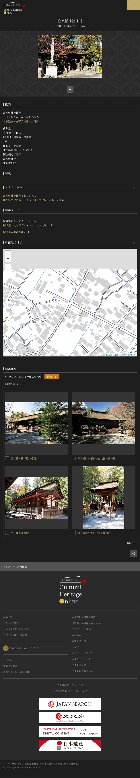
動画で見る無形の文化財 (16, 672)
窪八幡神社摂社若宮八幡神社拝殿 (96, 458)
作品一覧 (8, 617)
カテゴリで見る (11, 623)
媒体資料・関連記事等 (84, 617)
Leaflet (109, 355)
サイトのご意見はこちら (85, 671)
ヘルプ (75, 647)
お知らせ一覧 (79, 641)
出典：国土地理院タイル (125, 355)
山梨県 (34, 121)
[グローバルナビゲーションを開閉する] (133, 5)
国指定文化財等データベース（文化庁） (26, 200)
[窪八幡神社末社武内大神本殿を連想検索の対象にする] (74, 533)
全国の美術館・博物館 (15, 635)
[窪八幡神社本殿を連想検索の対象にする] (7, 533)
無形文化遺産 (10, 666)
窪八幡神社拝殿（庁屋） (25, 458)
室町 (18, 121)
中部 (25, 121)
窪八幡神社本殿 (20, 533)
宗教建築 (8, 121)
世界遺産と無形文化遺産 (16, 629)
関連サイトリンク (81, 659)
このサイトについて (82, 653)
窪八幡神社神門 (12, 195)
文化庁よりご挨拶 (81, 629)
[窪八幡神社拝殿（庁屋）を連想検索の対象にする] (7, 458)
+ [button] (8, 253)
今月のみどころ (80, 635)
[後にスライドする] (132, 543)
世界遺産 (8, 660)
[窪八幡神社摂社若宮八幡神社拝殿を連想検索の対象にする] (74, 458)
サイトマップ (79, 664)
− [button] (8, 259)
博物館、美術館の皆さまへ (86, 623)
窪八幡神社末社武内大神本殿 (94, 533)
